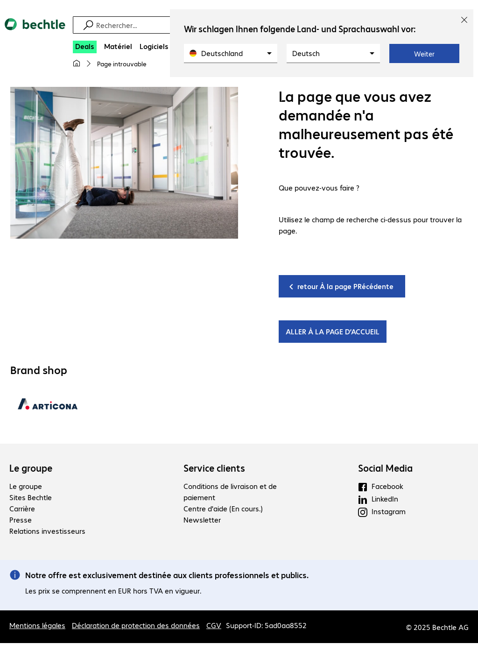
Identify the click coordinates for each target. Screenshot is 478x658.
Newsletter (202, 519)
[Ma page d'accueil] (76, 63)
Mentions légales (37, 625)
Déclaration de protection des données (136, 625)
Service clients (214, 468)
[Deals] (85, 47)
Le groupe (30, 468)
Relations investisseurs (47, 531)
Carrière (22, 508)
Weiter (424, 53)
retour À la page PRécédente (345, 286)
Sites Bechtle (30, 497)
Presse (20, 519)
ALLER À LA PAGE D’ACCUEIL (333, 331)
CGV (213, 625)
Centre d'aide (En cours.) (223, 508)
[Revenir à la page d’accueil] (35, 32)
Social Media (385, 468)
